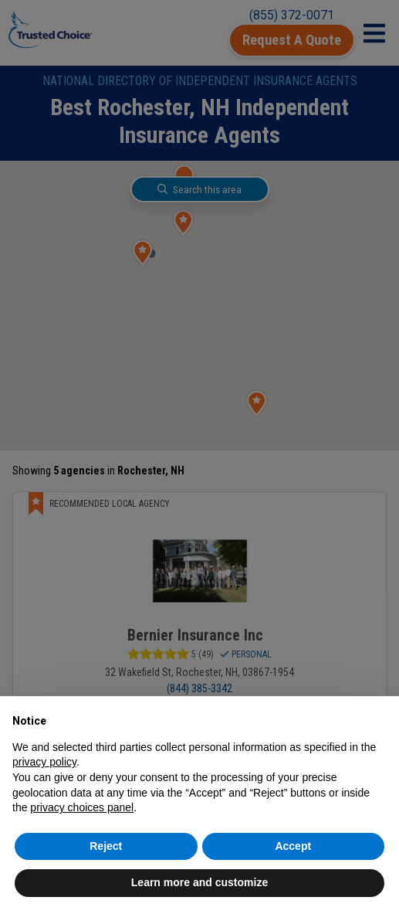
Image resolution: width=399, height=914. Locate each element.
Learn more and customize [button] (199, 882)
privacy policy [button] (44, 762)
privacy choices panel (82, 807)
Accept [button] (293, 846)
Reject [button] (106, 846)
